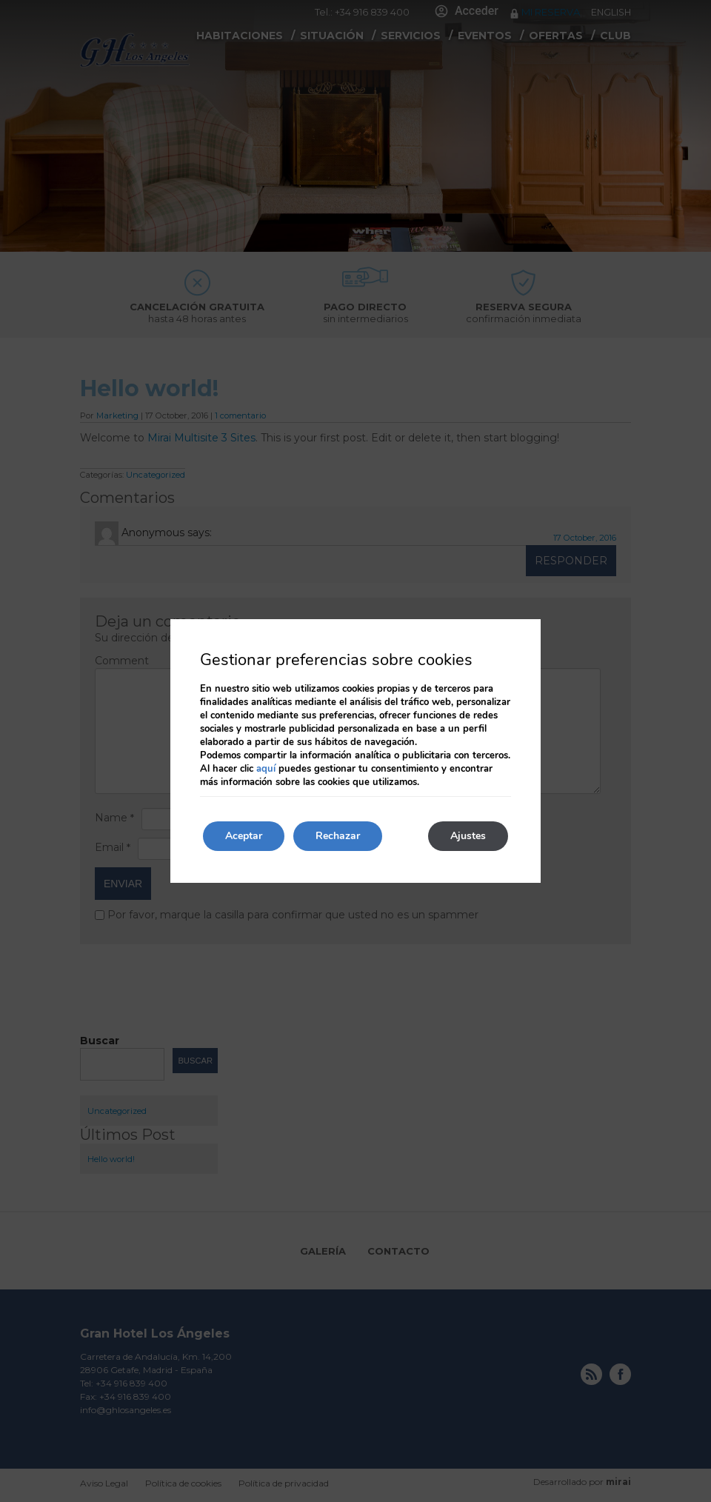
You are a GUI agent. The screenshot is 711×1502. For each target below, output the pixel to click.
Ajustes (468, 836)
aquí (266, 768)
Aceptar (243, 836)
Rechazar (338, 836)
